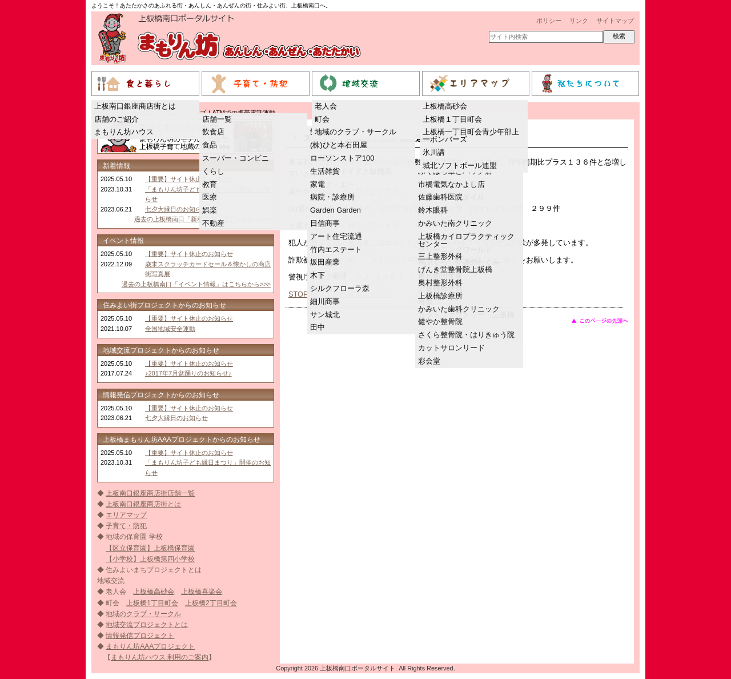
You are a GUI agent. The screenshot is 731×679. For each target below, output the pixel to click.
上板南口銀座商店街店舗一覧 (150, 493)
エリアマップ (126, 515)
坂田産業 (325, 262)
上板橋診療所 (440, 295)
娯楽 (209, 210)
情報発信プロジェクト (140, 636)
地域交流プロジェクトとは (147, 625)
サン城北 (325, 314)
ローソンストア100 (342, 158)
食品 (209, 145)
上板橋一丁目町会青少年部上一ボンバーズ (471, 135)
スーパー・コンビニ (235, 158)
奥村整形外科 (440, 282)
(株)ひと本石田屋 (338, 145)
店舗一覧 (217, 119)
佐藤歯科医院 (440, 197)
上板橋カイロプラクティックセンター (466, 240)
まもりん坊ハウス (124, 131)
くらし (213, 171)
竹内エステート (336, 249)
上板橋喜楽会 (201, 592)
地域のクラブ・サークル (355, 131)
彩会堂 (429, 361)
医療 (209, 197)
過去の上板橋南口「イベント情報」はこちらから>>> (196, 284)
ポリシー (548, 20)
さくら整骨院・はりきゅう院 (466, 334)
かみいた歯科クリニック (459, 309)
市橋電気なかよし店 (451, 184)
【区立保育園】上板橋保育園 (150, 548)
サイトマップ (615, 20)
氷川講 (434, 152)
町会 (322, 119)
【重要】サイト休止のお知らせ (189, 178)
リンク (578, 20)
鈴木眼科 (433, 210)
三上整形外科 (440, 256)
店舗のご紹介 (116, 119)
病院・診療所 (332, 197)
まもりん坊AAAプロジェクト (150, 646)
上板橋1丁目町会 (152, 603)
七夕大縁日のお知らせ (176, 209)
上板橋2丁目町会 (211, 603)
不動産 (213, 223)
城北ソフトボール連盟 (460, 165)
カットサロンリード (451, 348)
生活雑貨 (325, 171)
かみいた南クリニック (455, 223)
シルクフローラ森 (339, 288)
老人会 (326, 106)
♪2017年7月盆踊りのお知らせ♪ (188, 373)
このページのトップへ (599, 320)
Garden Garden (335, 210)
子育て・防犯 (126, 526)
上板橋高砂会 (445, 106)
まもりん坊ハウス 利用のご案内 (159, 657)
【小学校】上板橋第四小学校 (150, 559)
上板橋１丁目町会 (452, 119)
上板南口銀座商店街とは (135, 106)
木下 (317, 275)
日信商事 (325, 223)
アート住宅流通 (336, 236)
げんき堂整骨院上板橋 (455, 269)
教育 (209, 184)
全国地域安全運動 (170, 328)
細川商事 (325, 301)
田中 (317, 327)
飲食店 (213, 131)
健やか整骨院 (440, 321)
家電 (317, 184)
